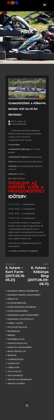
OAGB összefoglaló (17, 343)
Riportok (12, 355)
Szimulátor (13, 367)
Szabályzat (14, 363)
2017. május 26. (18, 121)
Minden (11, 335)
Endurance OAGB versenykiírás (23, 315)
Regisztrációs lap (17, 351)
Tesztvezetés (15, 371)
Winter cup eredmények (20, 379)
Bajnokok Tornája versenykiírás (24, 295)
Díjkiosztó (13, 299)
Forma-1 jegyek (15, 323)
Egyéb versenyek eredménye (22, 307)
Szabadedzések (18, 124)
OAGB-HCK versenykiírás (20, 347)
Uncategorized (15, 375)
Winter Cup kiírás (16, 383)
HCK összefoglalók (17, 327)
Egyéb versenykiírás (18, 311)
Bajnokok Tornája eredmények (23, 291)
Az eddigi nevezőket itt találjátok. (23, 251)
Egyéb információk (17, 303)
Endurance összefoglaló (21, 319)
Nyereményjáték (16, 339)
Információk (14, 331)
